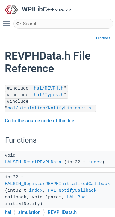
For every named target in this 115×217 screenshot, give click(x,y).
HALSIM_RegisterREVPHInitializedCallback (57, 184)
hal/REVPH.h (48, 88)
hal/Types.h (48, 95)
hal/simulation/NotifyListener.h (49, 108)
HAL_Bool (77, 197)
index (95, 162)
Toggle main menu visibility (8, 21)
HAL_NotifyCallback (72, 190)
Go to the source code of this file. (40, 121)
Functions (103, 38)
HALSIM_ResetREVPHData (33, 162)
